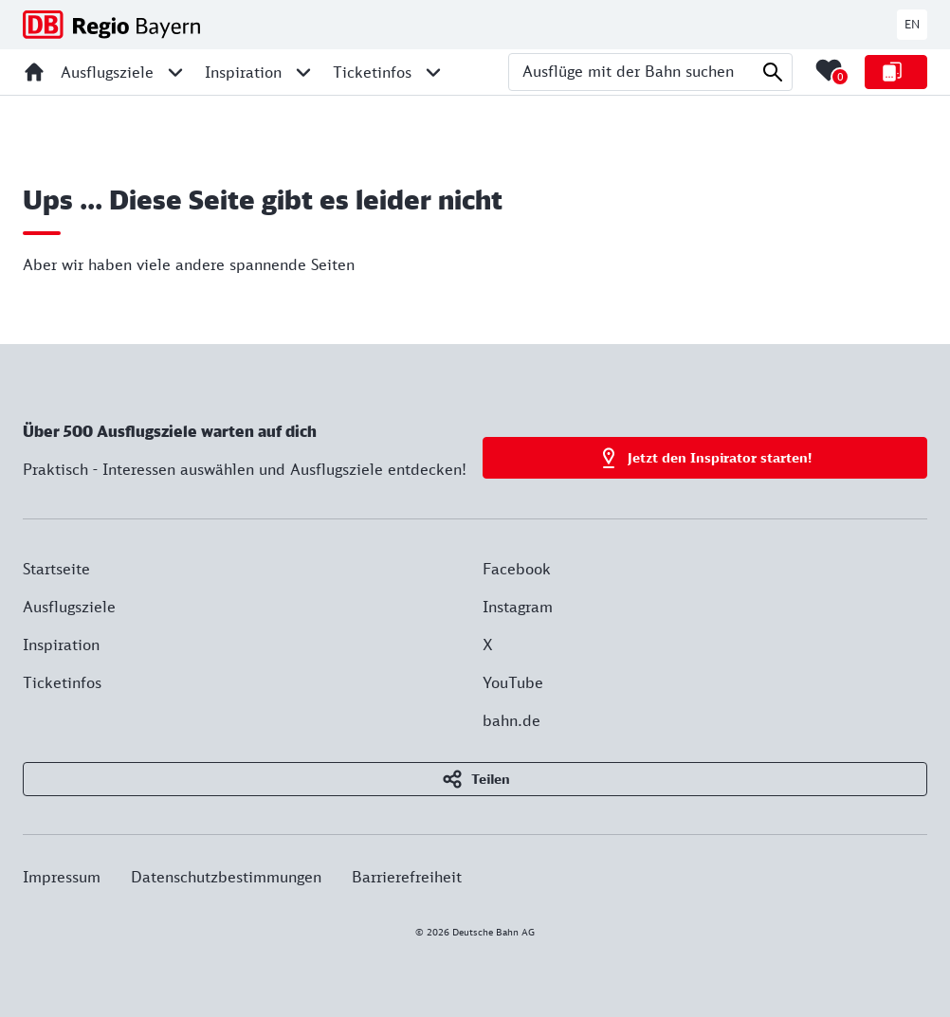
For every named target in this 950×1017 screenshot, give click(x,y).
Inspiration (61, 644)
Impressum (61, 876)
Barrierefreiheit (407, 876)
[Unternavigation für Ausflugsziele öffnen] (175, 72)
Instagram (518, 606)
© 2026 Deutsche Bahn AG (475, 931)
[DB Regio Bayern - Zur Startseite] (111, 24)
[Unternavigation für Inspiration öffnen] (303, 72)
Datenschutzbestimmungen (226, 876)
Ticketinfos (62, 682)
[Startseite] (34, 72)
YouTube (513, 682)
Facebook (517, 568)
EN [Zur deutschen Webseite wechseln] (912, 24)
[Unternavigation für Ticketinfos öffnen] (433, 72)
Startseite (56, 568)
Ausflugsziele (69, 606)
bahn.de (511, 720)
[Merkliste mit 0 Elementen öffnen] (829, 70)
